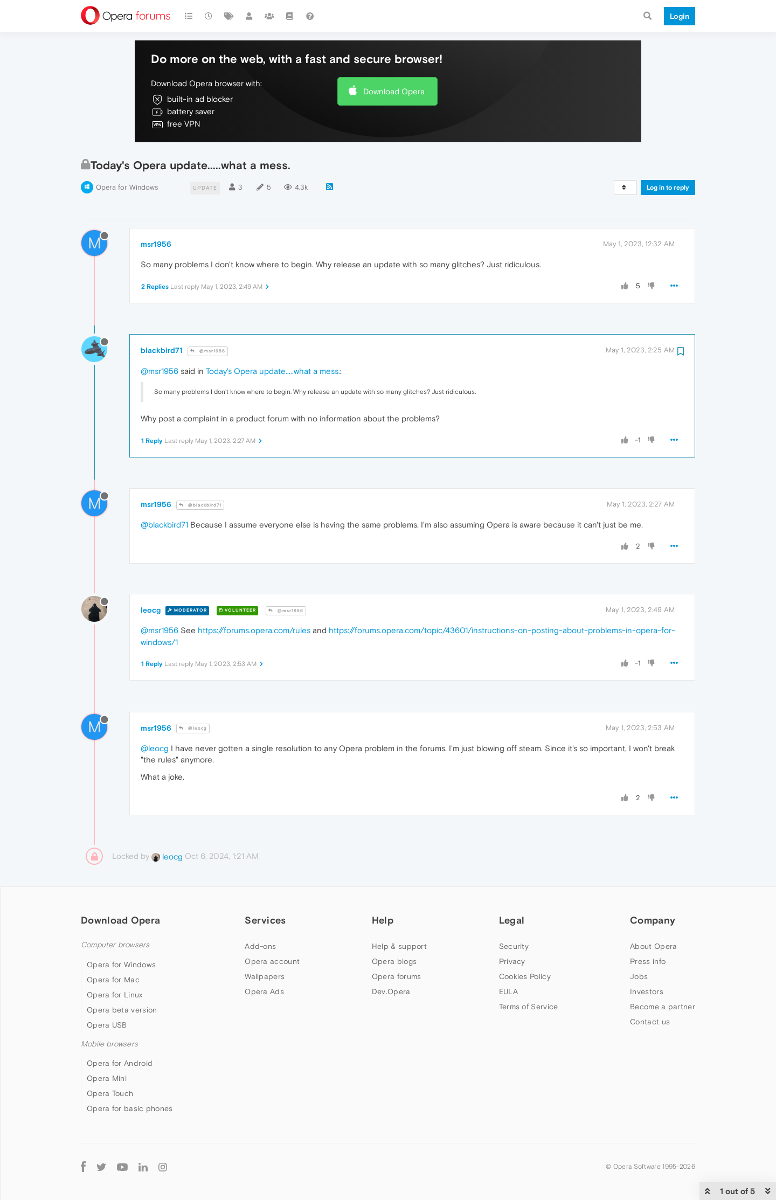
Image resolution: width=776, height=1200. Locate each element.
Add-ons (260, 946)
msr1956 (156, 244)
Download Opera (394, 91)
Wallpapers (265, 976)
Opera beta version (122, 1009)
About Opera (653, 946)
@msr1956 (207, 351)
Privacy (512, 961)
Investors (646, 991)
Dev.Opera (391, 991)
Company (652, 920)
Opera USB (107, 1025)
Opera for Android (120, 1063)
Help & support (399, 946)
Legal (512, 920)
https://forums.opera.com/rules (254, 630)
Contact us (650, 1021)
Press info (648, 961)
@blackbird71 (200, 505)
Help (382, 920)
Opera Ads (264, 991)
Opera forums (396, 976)
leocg (151, 610)
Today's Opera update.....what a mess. (273, 371)
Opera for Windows (127, 187)
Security (514, 946)
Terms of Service (528, 1006)
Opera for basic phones (130, 1108)
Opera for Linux (115, 994)
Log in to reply (668, 187)
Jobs (639, 976)
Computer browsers (115, 944)
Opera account (272, 961)
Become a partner (662, 1006)
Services (265, 920)
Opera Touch (110, 1093)
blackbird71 (162, 350)
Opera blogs (394, 961)
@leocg (193, 728)
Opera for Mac (113, 979)
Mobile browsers (109, 1044)
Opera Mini (107, 1078)
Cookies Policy (525, 976)
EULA (508, 991)
